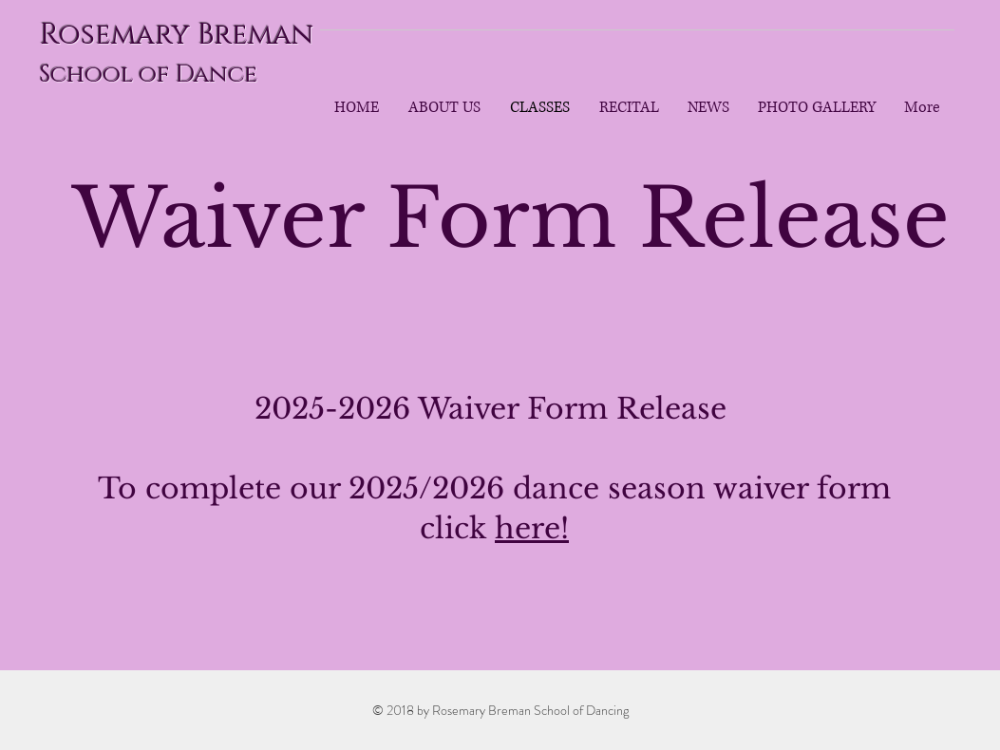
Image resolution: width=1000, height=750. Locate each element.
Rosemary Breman (176, 35)
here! (532, 528)
